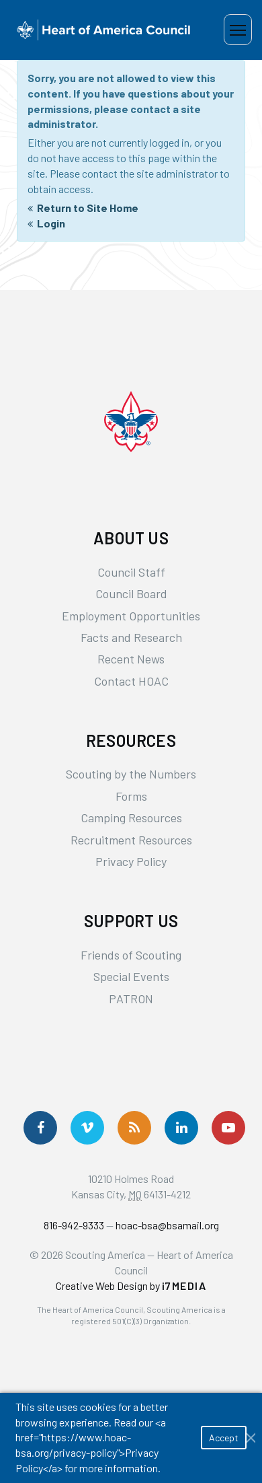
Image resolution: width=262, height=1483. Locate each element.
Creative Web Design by (131, 1285)
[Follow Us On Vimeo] (87, 1128)
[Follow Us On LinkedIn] (181, 1128)
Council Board (131, 593)
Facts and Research (131, 637)
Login (51, 223)
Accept (223, 1437)
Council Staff (131, 572)
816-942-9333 (74, 1225)
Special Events (131, 976)
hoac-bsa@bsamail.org (167, 1225)
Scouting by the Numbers (131, 773)
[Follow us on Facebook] (40, 1128)
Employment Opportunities (131, 615)
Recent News (131, 658)
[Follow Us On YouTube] (228, 1128)
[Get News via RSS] (134, 1128)
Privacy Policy (131, 861)
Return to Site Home (87, 207)
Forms (131, 796)
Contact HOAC (131, 681)
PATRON (131, 998)
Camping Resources (131, 817)
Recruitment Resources (131, 839)
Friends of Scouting (131, 954)
